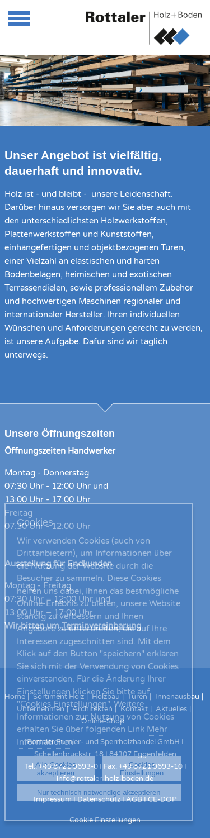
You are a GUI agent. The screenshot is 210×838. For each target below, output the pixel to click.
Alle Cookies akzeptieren (55, 768)
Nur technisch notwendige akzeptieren (98, 792)
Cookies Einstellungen (142, 768)
